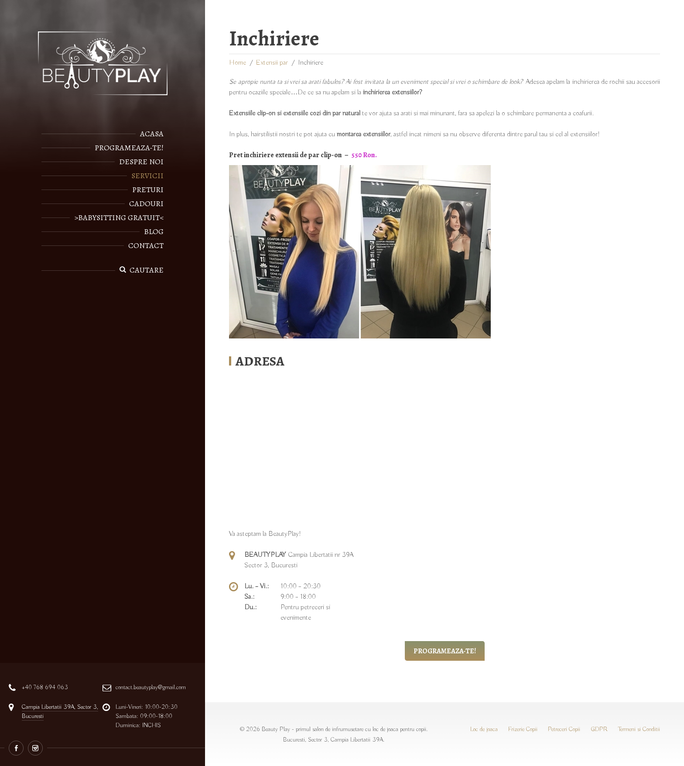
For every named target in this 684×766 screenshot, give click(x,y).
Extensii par (272, 63)
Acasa (152, 133)
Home (237, 63)
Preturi (148, 189)
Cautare (147, 270)
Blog (154, 231)
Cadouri (146, 203)
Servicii (147, 175)
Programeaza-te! (129, 147)
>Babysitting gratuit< (119, 217)
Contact (146, 245)
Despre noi (141, 161)
